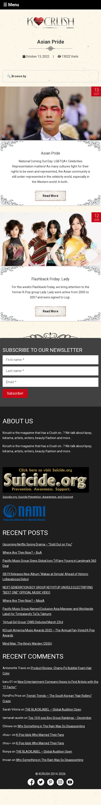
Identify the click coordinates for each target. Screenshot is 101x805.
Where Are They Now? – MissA (23, 600)
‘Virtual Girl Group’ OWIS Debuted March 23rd (33, 622)
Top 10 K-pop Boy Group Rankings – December (60, 718)
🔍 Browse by (16, 76)
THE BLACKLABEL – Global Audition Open (53, 709)
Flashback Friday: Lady (50, 279)
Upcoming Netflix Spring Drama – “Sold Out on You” (37, 544)
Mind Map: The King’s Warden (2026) (27, 643)
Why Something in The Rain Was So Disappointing (51, 726)
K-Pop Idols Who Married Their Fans (40, 735)
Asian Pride (50, 153)
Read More (50, 195)
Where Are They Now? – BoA (22, 552)
